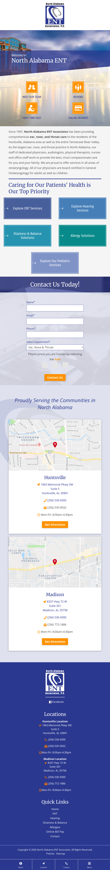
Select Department (38, 342)
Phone (31, 328)
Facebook (56, 702)
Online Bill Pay (55, 831)
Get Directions (55, 525)
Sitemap (60, 853)
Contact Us (55, 377)
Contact (55, 836)
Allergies (55, 827)
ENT (55, 813)
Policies (50, 853)
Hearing (55, 818)
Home (55, 809)
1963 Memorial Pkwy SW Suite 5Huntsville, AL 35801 (55, 489)
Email (30, 315)
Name (30, 302)
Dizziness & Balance (55, 822)
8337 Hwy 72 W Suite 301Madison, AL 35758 (55, 606)
